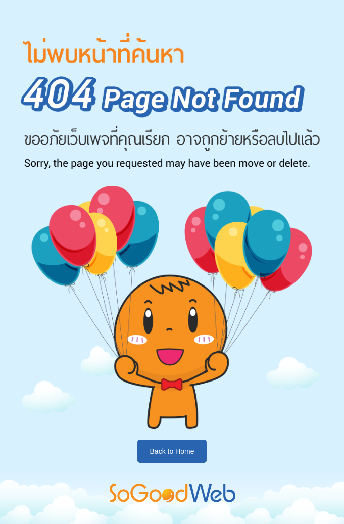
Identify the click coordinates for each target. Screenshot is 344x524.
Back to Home (172, 451)
